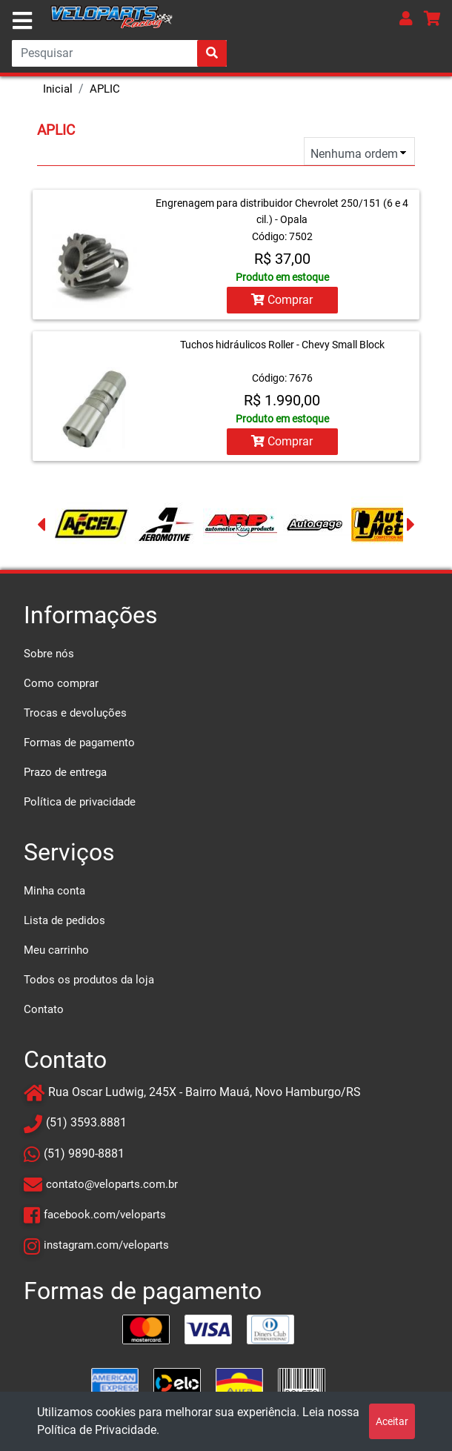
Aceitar (392, 1421)
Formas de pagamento (79, 742)
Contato (44, 1009)
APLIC (105, 89)
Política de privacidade (80, 801)
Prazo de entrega (65, 772)
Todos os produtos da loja (89, 979)
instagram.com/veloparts (106, 1245)
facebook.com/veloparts (105, 1214)
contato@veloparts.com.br (112, 1184)
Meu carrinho (56, 950)
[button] (406, 18)
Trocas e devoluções (75, 713)
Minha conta (54, 890)
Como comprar (61, 683)
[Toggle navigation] (22, 20)
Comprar (282, 300)
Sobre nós (49, 653)
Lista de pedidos (64, 920)
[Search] (119, 53)
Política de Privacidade (96, 1430)
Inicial (58, 89)
